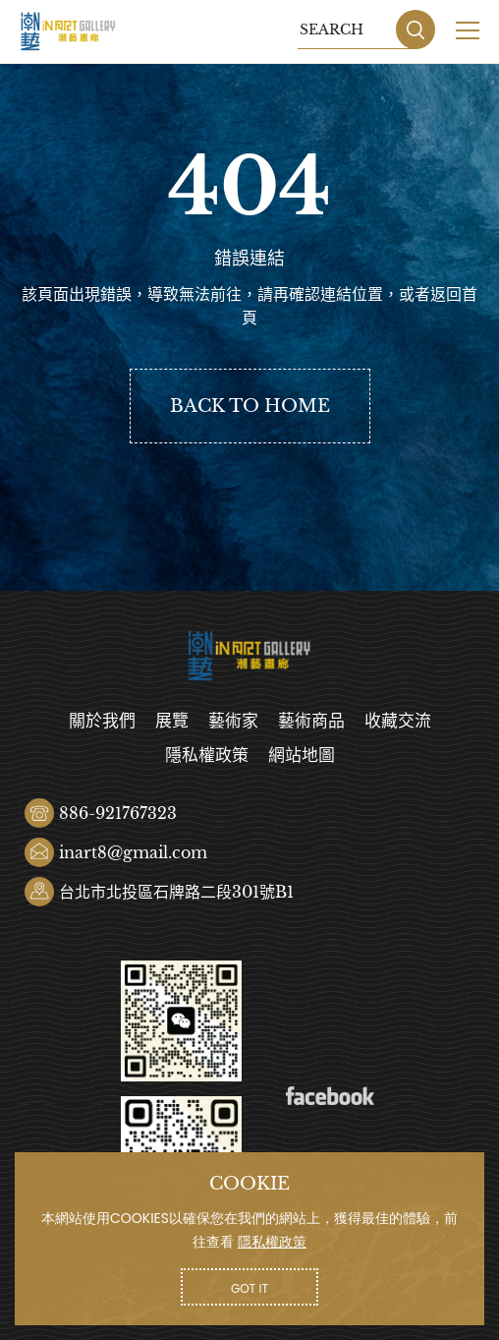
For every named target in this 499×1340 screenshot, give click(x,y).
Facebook (330, 1096)
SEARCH (415, 29)
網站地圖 (301, 755)
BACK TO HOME (250, 406)
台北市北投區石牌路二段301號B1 (176, 892)
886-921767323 (118, 813)
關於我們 (102, 721)
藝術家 (233, 721)
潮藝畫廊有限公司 (68, 31)
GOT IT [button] (249, 1288)
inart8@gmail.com (133, 852)
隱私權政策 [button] (272, 1242)
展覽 (172, 721)
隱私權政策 (207, 755)
